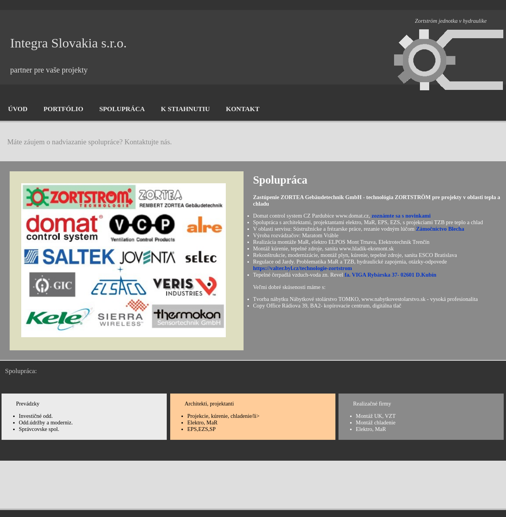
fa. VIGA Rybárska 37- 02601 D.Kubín (391, 275)
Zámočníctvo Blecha (440, 229)
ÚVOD (18, 109)
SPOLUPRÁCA (122, 109)
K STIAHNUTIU (185, 109)
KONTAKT (242, 109)
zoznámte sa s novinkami (401, 216)
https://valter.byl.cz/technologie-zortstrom (302, 268)
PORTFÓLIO (63, 109)
